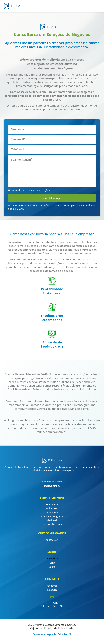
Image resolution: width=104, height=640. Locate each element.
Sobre (52, 566)
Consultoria (52, 558)
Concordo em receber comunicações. (30, 190)
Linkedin (52, 589)
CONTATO (52, 603)
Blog (52, 562)
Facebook (52, 585)
